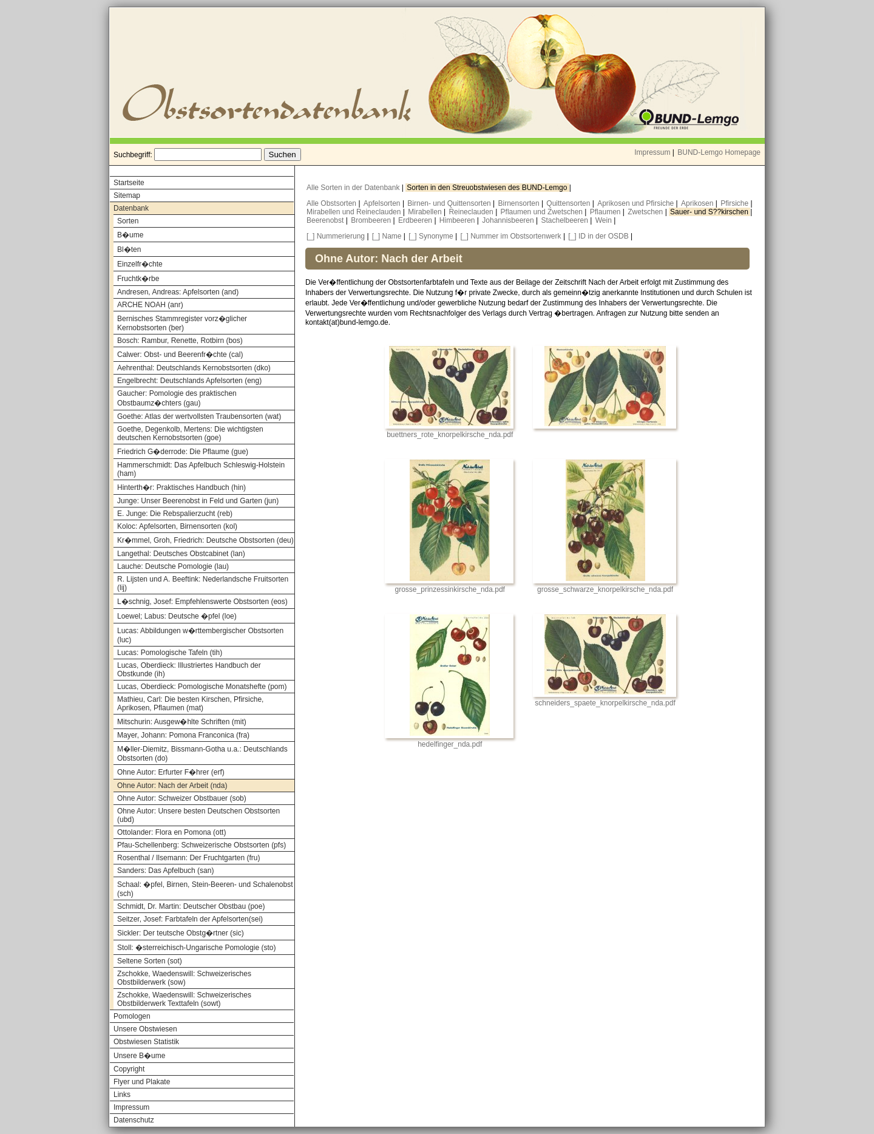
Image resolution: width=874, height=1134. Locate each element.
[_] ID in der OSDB (598, 236)
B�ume (130, 235)
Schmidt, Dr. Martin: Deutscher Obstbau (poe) (191, 906)
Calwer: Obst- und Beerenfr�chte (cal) (180, 354)
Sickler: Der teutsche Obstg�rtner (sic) (180, 933)
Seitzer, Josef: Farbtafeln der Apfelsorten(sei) (190, 919)
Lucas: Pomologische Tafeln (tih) (169, 652)
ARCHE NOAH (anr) (150, 304)
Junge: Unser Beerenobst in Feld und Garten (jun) (198, 501)
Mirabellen (426, 212)
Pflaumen (606, 212)
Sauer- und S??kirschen (710, 212)
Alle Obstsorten (332, 203)
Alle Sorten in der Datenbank (354, 187)
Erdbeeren (416, 220)
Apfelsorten (383, 203)
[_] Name (387, 236)
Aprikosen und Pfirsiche (636, 203)
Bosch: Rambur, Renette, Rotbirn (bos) (180, 340)
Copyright (128, 1069)
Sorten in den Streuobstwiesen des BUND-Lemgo (488, 187)
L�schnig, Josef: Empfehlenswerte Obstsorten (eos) (202, 601)
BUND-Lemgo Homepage (719, 152)
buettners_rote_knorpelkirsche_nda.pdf (450, 434)
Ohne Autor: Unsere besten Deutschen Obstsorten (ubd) (198, 815)
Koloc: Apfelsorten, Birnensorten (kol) (177, 526)
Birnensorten (519, 203)
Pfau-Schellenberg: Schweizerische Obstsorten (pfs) (201, 845)
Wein (604, 220)
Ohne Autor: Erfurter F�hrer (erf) (171, 772)
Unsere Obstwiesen (145, 1029)
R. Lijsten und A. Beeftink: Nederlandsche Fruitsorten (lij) (202, 583)
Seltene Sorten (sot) (149, 961)
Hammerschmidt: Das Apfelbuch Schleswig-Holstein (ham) (201, 469)
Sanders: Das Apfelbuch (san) (165, 870)
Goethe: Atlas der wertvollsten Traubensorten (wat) (199, 416)
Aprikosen (698, 203)
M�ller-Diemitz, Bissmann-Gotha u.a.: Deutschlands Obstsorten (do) (202, 753)
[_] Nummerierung (336, 236)
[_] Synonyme (430, 236)
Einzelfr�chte (140, 264)
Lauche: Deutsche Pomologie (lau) (173, 566)
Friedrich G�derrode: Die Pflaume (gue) (182, 451)
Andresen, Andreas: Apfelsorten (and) (178, 292)
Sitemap (126, 195)
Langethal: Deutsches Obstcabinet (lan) (181, 553)
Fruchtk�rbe (138, 278)
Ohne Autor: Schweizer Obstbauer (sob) (181, 798)
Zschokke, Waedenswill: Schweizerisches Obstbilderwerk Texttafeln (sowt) (184, 999)
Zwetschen (646, 212)
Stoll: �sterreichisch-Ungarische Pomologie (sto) (196, 947)
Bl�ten (129, 249)
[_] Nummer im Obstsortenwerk (511, 236)
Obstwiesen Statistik (146, 1041)
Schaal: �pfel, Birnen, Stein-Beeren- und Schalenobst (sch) (205, 889)
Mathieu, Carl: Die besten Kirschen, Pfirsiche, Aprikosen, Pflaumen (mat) (190, 703)
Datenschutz (133, 1120)
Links (121, 1094)
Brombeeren (372, 220)
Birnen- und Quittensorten (450, 203)
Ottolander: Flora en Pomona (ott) (171, 832)
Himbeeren (458, 220)
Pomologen (132, 1016)
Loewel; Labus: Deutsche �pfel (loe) (177, 616)
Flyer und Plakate (141, 1082)
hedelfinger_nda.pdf (450, 744)
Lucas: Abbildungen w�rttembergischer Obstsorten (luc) (200, 635)
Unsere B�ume (139, 1055)
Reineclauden (472, 212)
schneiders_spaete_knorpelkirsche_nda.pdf (605, 703)
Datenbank (131, 208)
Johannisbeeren (509, 220)
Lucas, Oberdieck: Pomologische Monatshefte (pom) (201, 686)
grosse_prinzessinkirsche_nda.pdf (450, 589)
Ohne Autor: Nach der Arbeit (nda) (172, 785)
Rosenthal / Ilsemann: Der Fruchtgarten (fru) (188, 858)
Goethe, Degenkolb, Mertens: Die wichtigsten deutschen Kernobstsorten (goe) (190, 433)
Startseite (128, 182)
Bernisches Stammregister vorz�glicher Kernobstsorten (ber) (182, 323)
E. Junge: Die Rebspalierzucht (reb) (174, 513)
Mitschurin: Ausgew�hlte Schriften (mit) (181, 722)
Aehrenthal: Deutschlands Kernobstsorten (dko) (194, 368)
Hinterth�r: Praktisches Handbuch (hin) (181, 487)
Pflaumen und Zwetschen (543, 212)
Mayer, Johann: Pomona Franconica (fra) (183, 735)
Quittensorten (569, 203)
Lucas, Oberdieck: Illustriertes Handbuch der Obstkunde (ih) (189, 669)
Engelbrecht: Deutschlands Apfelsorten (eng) (189, 380)
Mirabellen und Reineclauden (355, 212)
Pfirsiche (735, 203)
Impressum (652, 152)
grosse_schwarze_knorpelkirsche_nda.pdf (605, 589)
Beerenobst (326, 220)
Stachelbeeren (566, 220)
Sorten (127, 221)
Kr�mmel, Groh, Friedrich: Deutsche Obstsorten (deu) (205, 540)
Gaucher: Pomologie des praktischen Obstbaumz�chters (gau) (177, 398)
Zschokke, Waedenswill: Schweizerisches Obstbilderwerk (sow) (184, 977)
